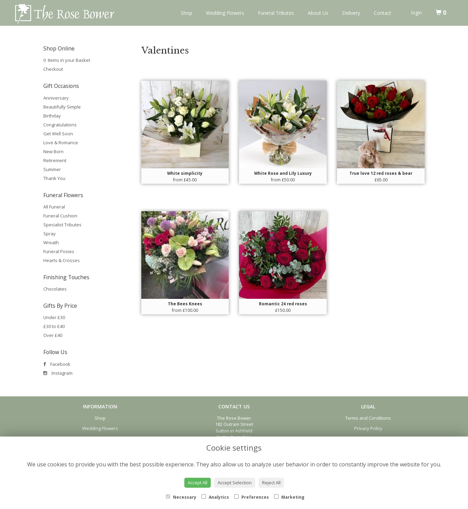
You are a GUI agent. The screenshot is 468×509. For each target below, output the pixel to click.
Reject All (271, 482)
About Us (318, 13)
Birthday (52, 116)
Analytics (215, 497)
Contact (382, 13)
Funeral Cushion (60, 216)
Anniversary (56, 98)
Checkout (53, 69)
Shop (186, 13)
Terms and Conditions (368, 418)
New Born (53, 151)
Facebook (56, 364)
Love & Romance (60, 142)
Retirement (54, 160)
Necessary (181, 497)
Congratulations (60, 125)
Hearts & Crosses (61, 260)
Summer (52, 169)
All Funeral (54, 207)
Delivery (351, 13)
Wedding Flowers (225, 13)
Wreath (51, 242)
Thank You (54, 178)
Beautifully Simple (62, 107)
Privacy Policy (368, 428)
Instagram (58, 373)
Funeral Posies (58, 251)
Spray (49, 233)
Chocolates (55, 289)
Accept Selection (235, 482)
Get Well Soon (58, 134)
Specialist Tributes (62, 225)
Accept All (197, 482)
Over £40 (52, 335)
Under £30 (54, 317)
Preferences (251, 497)
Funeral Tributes (276, 13)
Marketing (289, 497)
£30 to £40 (54, 326)
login (416, 12)
